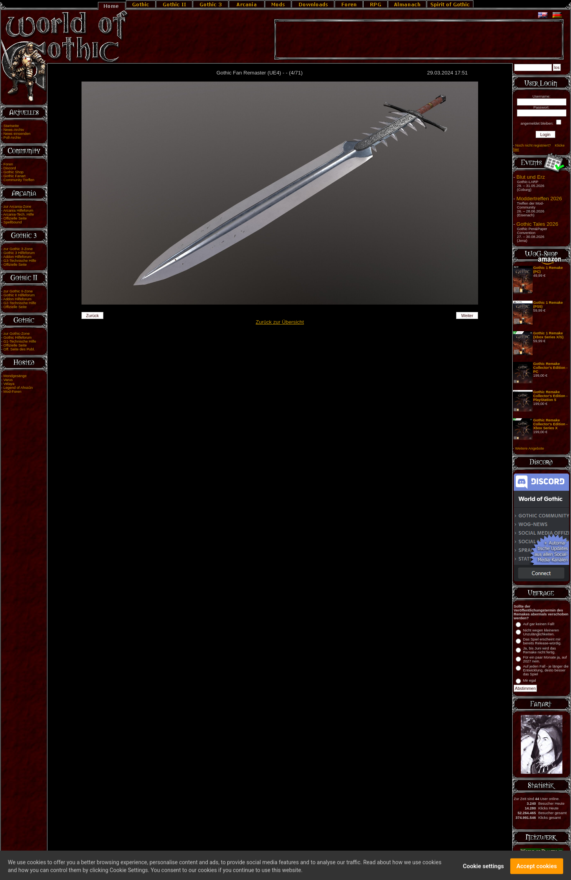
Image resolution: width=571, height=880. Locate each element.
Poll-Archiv (12, 138)
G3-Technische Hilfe (20, 261)
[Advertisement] (419, 39)
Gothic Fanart (15, 176)
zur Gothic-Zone (17, 334)
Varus (8, 380)
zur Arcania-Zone (17, 207)
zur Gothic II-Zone (18, 291)
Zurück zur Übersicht (280, 322)
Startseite (11, 126)
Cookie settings (483, 869)
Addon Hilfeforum (17, 257)
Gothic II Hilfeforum (19, 295)
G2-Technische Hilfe (20, 303)
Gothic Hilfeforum (18, 337)
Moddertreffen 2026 (539, 198)
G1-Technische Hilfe (20, 341)
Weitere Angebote (529, 448)
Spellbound (13, 222)
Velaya (9, 384)
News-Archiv (14, 130)
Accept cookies (537, 869)
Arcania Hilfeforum (18, 210)
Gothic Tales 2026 (537, 224)
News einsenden (17, 134)
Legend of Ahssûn (18, 388)
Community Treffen (19, 180)
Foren (8, 164)
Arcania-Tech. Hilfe (18, 214)
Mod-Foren (13, 392)
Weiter (467, 315)
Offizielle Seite (15, 218)
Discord (10, 168)
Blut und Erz (531, 177)
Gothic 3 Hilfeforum (19, 253)
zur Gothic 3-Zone (18, 249)
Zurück (92, 315)
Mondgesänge (15, 376)
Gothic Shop (14, 172)
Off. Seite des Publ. (19, 349)
